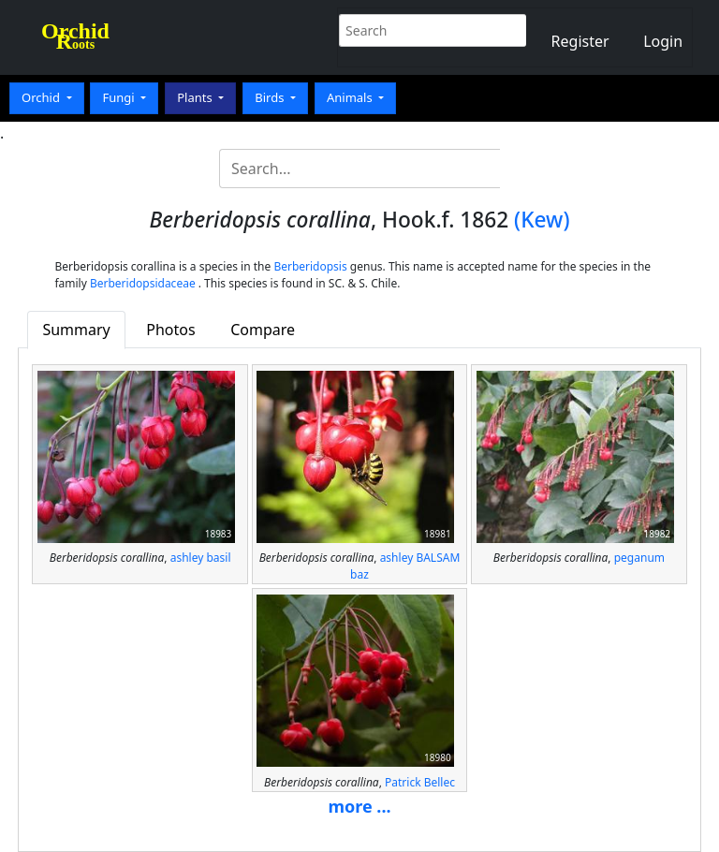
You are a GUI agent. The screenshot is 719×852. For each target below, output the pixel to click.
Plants (196, 97)
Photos (170, 329)
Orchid (42, 97)
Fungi (120, 97)
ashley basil (200, 558)
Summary (76, 329)
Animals (351, 97)
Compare (262, 329)
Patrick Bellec (420, 782)
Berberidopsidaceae (143, 283)
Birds (271, 97)
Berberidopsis (309, 266)
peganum (639, 558)
